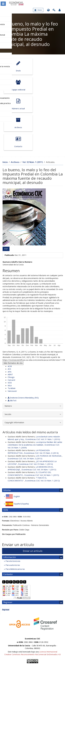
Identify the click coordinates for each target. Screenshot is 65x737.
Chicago (11, 339)
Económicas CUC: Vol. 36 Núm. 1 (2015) (41, 437)
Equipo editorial (46, 66)
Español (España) (17, 466)
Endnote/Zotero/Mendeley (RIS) (23, 360)
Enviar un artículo (32, 513)
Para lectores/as (12, 523)
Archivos (46, 85)
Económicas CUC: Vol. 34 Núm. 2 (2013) (25, 420)
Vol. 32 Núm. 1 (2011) (32, 124)
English (12, 458)
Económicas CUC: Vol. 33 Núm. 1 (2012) (42, 442)
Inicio (38, 10)
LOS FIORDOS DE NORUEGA (49, 418)
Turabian (11, 350)
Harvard (11, 342)
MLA (10, 347)
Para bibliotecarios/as (15, 531)
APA (9, 334)
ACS (9, 331)
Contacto (17, 104)
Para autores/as (12, 527)
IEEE (10, 344)
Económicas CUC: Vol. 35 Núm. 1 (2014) (35, 426)
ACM (10, 328)
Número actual (17, 85)
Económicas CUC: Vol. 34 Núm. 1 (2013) (39, 431)
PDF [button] (6, 211)
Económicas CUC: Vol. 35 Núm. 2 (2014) (41, 415)
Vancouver (12, 353)
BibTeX (12, 362)
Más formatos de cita (13, 325)
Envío (17, 66)
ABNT (10, 336)
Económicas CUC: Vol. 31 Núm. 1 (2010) (42, 401)
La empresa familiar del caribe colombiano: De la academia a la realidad (35, 405)
